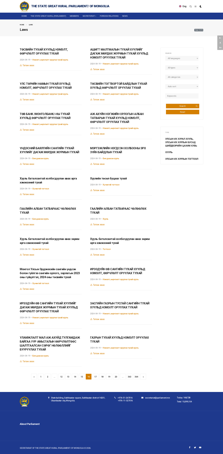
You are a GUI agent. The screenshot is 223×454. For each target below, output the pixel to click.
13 (68, 377)
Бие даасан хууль (40, 158)
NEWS (125, 16)
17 (95, 377)
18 (102, 377)
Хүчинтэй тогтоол (40, 189)
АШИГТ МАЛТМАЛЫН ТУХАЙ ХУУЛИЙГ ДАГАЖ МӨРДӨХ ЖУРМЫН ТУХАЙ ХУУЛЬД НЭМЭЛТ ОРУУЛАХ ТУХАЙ (119, 53)
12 (61, 377)
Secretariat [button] (88, 16)
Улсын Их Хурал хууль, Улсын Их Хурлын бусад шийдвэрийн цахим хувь (181, 142)
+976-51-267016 (125, 398)
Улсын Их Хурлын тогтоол (181, 159)
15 (82, 377)
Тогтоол (107, 249)
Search (188, 106)
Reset (182, 112)
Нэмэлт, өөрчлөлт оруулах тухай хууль (50, 60)
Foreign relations (109, 16)
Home (24, 16)
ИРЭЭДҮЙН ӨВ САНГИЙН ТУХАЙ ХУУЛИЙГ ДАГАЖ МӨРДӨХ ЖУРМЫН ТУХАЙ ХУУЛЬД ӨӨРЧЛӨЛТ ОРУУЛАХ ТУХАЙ (49, 307)
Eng (182, 6)
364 (136, 377)
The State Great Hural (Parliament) (48, 16)
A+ (220, 47)
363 (129, 377)
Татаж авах (27, 65)
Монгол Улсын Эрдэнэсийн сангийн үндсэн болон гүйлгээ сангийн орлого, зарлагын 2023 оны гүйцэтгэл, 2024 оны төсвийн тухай (50, 273)
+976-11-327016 (125, 400)
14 (75, 377)
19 (109, 377)
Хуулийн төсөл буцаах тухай (108, 178)
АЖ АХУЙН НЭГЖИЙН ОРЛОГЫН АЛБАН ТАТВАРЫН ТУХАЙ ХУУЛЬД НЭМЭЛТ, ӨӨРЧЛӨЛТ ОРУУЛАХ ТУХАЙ (117, 118)
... (54, 377)
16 (88, 377)
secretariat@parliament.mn (157, 398)
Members (74, 16)
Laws (31, 25)
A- (220, 38)
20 (116, 377)
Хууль (105, 219)
